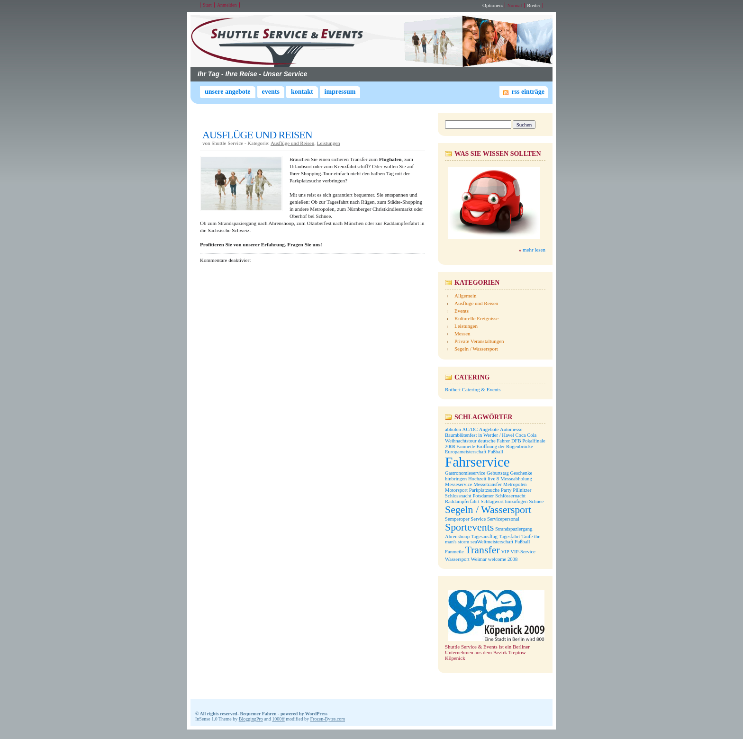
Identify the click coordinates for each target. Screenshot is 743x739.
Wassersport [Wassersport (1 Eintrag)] (457, 559)
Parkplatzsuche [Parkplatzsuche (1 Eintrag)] (484, 490)
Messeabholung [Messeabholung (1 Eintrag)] (516, 478)
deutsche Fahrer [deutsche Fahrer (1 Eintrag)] (494, 440)
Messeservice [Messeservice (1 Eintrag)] (458, 484)
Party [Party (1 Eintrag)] (506, 490)
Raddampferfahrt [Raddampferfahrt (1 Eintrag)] (462, 501)
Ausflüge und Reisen (292, 143)
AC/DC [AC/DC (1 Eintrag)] (470, 429)
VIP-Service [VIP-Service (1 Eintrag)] (522, 551)
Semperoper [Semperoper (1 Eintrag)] (457, 519)
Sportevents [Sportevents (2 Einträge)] (469, 527)
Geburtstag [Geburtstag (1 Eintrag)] (498, 473)
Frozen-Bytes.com (327, 718)
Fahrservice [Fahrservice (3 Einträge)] (477, 461)
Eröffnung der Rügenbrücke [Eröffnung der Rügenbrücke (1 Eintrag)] (504, 446)
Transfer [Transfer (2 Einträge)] (482, 550)
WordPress (316, 713)
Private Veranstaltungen (479, 341)
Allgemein (465, 295)
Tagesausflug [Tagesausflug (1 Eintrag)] (484, 536)
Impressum (340, 91)
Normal (514, 5)
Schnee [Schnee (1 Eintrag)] (536, 501)
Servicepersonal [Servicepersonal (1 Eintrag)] (503, 519)
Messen (462, 333)
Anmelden (227, 5)
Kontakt (302, 91)
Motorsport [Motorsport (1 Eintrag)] (456, 490)
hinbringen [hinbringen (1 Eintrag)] (456, 478)
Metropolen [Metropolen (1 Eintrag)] (515, 484)
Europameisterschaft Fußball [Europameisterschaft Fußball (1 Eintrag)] (474, 451)
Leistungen (328, 143)
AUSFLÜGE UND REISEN (257, 135)
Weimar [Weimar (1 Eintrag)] (479, 559)
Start (207, 5)
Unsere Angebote (228, 91)
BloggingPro (251, 718)
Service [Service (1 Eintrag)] (478, 519)
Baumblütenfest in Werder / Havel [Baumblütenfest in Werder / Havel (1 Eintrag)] (479, 435)
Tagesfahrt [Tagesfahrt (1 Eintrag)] (509, 536)
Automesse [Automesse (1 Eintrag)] (511, 429)
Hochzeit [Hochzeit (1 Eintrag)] (477, 478)
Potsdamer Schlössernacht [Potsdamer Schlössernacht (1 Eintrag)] (499, 495)
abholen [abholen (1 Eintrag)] (453, 429)
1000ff (278, 718)
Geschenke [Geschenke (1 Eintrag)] (521, 473)
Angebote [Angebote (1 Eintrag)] (488, 429)
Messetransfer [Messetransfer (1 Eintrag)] (487, 484)
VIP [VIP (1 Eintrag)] (505, 551)
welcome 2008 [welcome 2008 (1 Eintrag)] (502, 559)
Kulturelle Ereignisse (476, 318)
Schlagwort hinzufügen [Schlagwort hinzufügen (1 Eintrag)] (504, 501)
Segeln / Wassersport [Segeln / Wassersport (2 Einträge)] (488, 509)
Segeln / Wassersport (476, 348)
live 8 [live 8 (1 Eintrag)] (493, 478)
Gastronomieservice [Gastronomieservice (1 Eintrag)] (465, 473)
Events (271, 91)
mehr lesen (534, 249)
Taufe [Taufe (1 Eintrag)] (527, 536)
